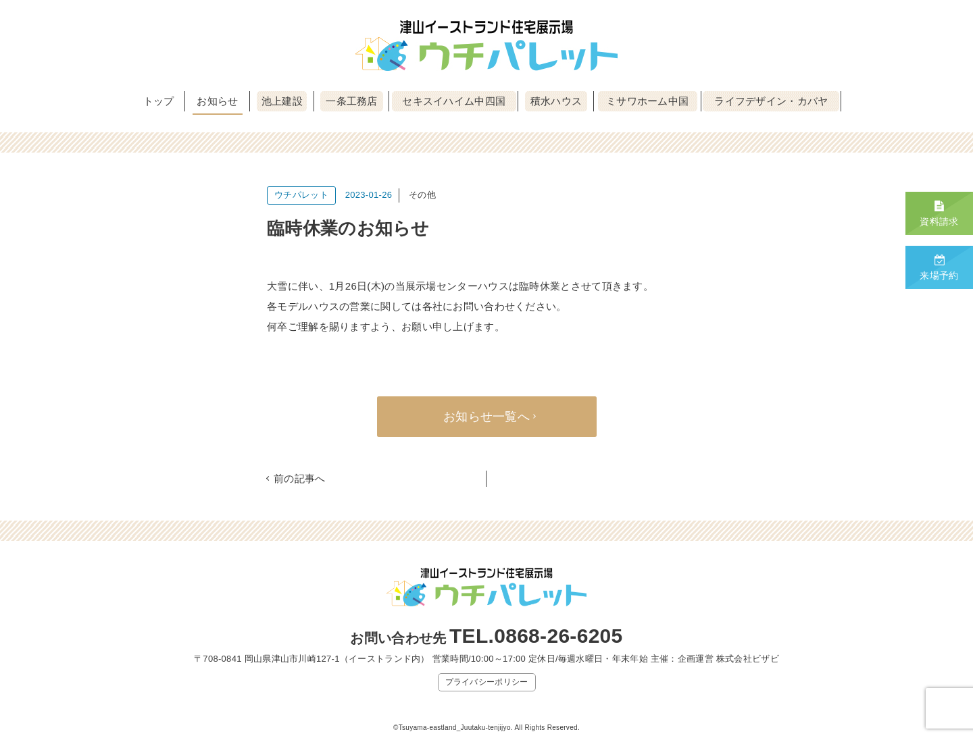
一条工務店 (352, 101)
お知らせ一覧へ (486, 416)
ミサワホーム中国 (647, 101)
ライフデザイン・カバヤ (771, 101)
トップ (158, 101)
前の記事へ (300, 478)
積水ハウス (556, 101)
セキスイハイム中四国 (453, 101)
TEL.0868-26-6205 (536, 636)
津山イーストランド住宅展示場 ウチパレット (486, 45)
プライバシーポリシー (486, 682)
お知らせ (217, 101)
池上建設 (282, 101)
